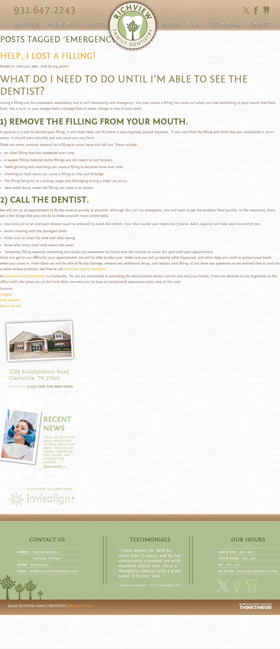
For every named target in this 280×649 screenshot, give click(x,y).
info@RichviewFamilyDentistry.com (53, 571)
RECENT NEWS (57, 424)
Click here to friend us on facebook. (257, 10)
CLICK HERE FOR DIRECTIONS (50, 387)
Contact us (47, 539)
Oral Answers (10, 300)
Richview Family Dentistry (84, 269)
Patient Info (61, 24)
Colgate (6, 295)
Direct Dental (10, 306)
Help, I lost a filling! (47, 56)
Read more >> (54, 467)
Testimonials (225, 24)
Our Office (25, 24)
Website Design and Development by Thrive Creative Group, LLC (255, 606)
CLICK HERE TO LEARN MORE (50, 489)
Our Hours (248, 539)
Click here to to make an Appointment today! (266, 10)
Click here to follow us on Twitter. (246, 11)
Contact (259, 24)
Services (94, 24)
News (194, 24)
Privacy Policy (81, 606)
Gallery (170, 24)
